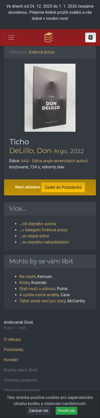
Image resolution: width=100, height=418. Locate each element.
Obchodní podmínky (22, 390)
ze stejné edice (35, 236)
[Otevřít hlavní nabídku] (11, 37)
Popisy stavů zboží (21, 370)
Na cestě (27, 276)
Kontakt (11, 359)
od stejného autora (39, 223)
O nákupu (12, 339)
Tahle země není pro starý (42, 301)
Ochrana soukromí (20, 380)
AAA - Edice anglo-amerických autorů (54, 160)
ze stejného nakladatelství (45, 242)
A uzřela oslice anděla (39, 294)
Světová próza (41, 52)
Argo (60, 151)
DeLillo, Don (30, 150)
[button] (90, 37)
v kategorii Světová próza (44, 229)
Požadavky (13, 349)
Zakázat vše (38, 411)
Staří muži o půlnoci (37, 288)
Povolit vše (66, 411)
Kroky (24, 282)
